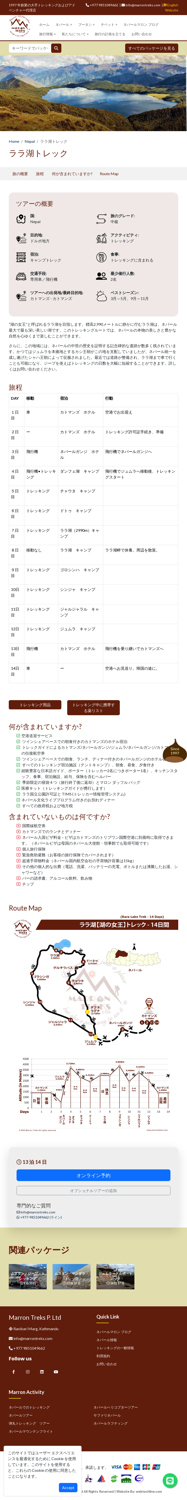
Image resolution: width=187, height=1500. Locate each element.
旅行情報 (47, 34)
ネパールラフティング (111, 1423)
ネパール (64, 25)
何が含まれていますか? (72, 173)
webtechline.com (149, 1491)
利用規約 (103, 1356)
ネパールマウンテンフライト (31, 1431)
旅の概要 (20, 173)
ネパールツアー (21, 1415)
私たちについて (75, 34)
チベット (109, 25)
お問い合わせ (141, 34)
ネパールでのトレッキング (29, 1407)
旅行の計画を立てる (110, 34)
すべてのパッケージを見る (151, 48)
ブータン (86, 25)
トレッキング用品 (35, 704)
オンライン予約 (93, 1175)
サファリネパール (107, 1415)
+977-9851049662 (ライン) (39, 1217)
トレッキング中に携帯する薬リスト (93, 707)
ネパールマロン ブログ (141, 25)
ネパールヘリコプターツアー (116, 1407)
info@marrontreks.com (36, 1212)
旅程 (40, 173)
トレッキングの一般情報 (115, 1348)
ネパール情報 (106, 1340)
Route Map (109, 173)
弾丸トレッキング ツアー (29, 1423)
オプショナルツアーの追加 (93, 1190)
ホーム (44, 25)
